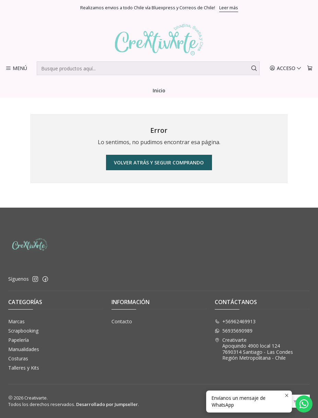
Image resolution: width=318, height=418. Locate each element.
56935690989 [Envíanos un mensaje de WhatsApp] (233, 330)
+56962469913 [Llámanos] (235, 321)
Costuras (18, 358)
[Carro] (310, 68)
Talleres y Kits (23, 367)
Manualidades (23, 349)
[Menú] (16, 68)
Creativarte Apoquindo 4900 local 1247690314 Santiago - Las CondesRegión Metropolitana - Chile (254, 349)
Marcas (16, 321)
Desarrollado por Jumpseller (107, 404)
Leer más (228, 7)
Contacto (121, 321)
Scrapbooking (23, 330)
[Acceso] (285, 68)
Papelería (18, 340)
